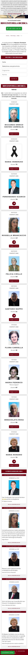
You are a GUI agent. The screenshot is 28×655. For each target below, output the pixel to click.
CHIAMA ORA (7, 653)
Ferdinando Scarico (16, 475)
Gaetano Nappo (16, 546)
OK (24, 13)
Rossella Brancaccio (16, 508)
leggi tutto (14, 133)
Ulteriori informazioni (14, 13)
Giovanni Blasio (16, 579)
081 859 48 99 (14, 28)
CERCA (14, 79)
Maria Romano (16, 611)
